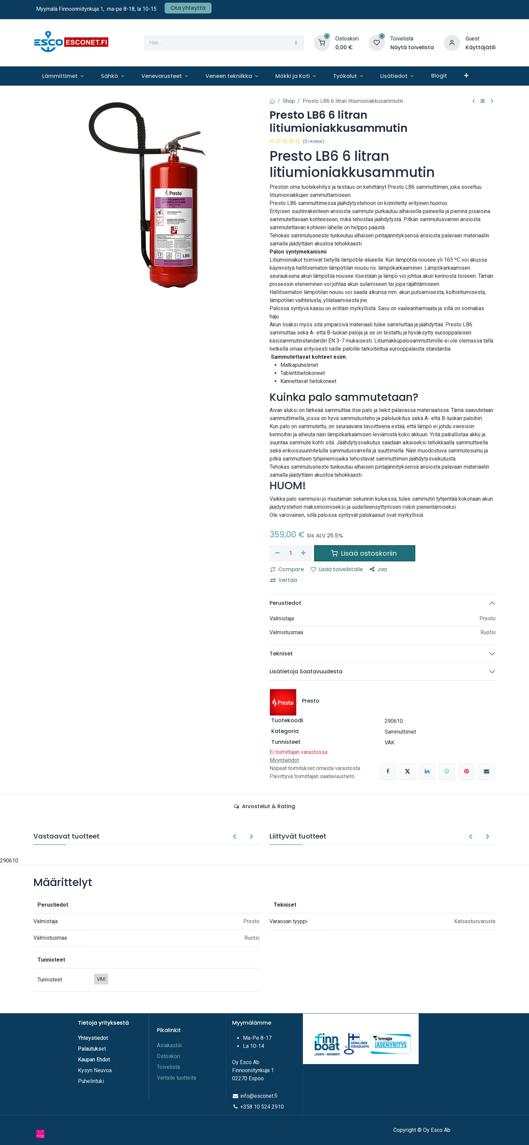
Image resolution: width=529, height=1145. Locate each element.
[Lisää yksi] (303, 553)
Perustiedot (285, 603)
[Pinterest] (466, 771)
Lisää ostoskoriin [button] (364, 553)
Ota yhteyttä (188, 8)
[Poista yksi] (277, 553)
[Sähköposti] (486, 771)
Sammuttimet (400, 732)
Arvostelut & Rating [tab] (264, 806)
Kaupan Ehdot (94, 1059)
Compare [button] (287, 569)
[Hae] (296, 43)
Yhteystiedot (93, 1038)
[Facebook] (388, 771)
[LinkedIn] (427, 771)
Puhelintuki (91, 1081)
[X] (407, 771)
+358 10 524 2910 (262, 1107)
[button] (234, 836)
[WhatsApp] (447, 771)
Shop (289, 101)
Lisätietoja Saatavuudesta (306, 671)
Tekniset (281, 653)
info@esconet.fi (258, 1096)
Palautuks (89, 1049)
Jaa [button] (378, 569)
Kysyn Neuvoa (95, 1070)
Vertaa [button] (283, 580)
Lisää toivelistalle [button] (337, 569)
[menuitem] (62, 76)
